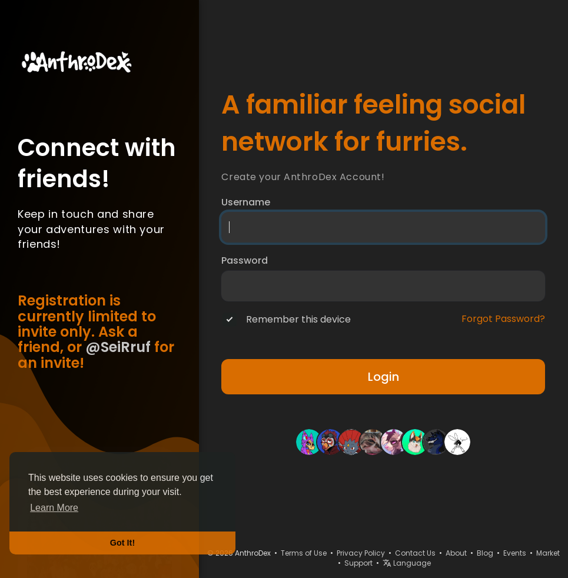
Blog (485, 553)
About (456, 553)
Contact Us (415, 553)
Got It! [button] (122, 542)
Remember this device (298, 319)
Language (407, 563)
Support (358, 563)
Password (244, 260)
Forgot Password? (503, 319)
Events (514, 553)
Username (245, 202)
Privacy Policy (361, 553)
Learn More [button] (54, 508)
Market (548, 553)
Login (383, 376)
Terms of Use (304, 553)
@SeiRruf (118, 347)
